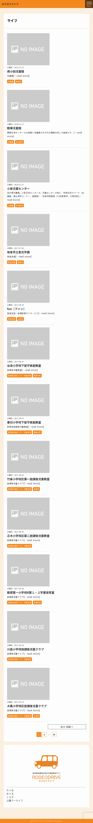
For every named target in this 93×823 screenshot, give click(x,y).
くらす (10, 797)
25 (54, 734)
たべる (10, 790)
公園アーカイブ (15, 800)
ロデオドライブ (10, 4)
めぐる (10, 793)
